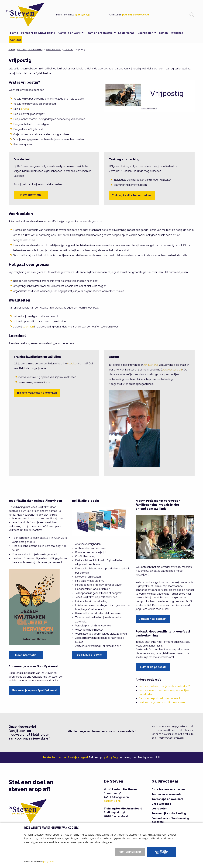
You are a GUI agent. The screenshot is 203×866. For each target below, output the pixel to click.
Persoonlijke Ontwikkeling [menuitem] (38, 32)
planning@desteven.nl (135, 14)
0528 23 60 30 (82, 14)
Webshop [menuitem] (177, 32)
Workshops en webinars (167, 799)
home (12, 49)
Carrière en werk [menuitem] (69, 32)
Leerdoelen (159, 808)
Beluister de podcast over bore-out (159, 698)
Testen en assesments (166, 794)
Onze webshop (161, 803)
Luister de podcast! (153, 666)
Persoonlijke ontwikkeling (168, 813)
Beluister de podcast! (153, 618)
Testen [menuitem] (163, 32)
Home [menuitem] (14, 32)
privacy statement (49, 861)
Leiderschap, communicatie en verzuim (162, 702)
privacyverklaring (166, 730)
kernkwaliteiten (53, 49)
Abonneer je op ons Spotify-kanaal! (34, 690)
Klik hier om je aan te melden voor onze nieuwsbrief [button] (101, 731)
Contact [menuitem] (15, 39)
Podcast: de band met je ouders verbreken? (164, 686)
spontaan (68, 49)
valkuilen (72, 363)
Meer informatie (30, 194)
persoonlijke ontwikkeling (30, 49)
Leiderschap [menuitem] (126, 32)
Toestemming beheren (129, 851)
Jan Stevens (151, 364)
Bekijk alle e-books (89, 654)
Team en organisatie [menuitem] (99, 32)
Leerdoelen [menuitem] (145, 32)
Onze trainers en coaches (168, 789)
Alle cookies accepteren (161, 852)
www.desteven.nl (172, 369)
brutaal (25, 108)
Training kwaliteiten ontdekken (132, 195)
